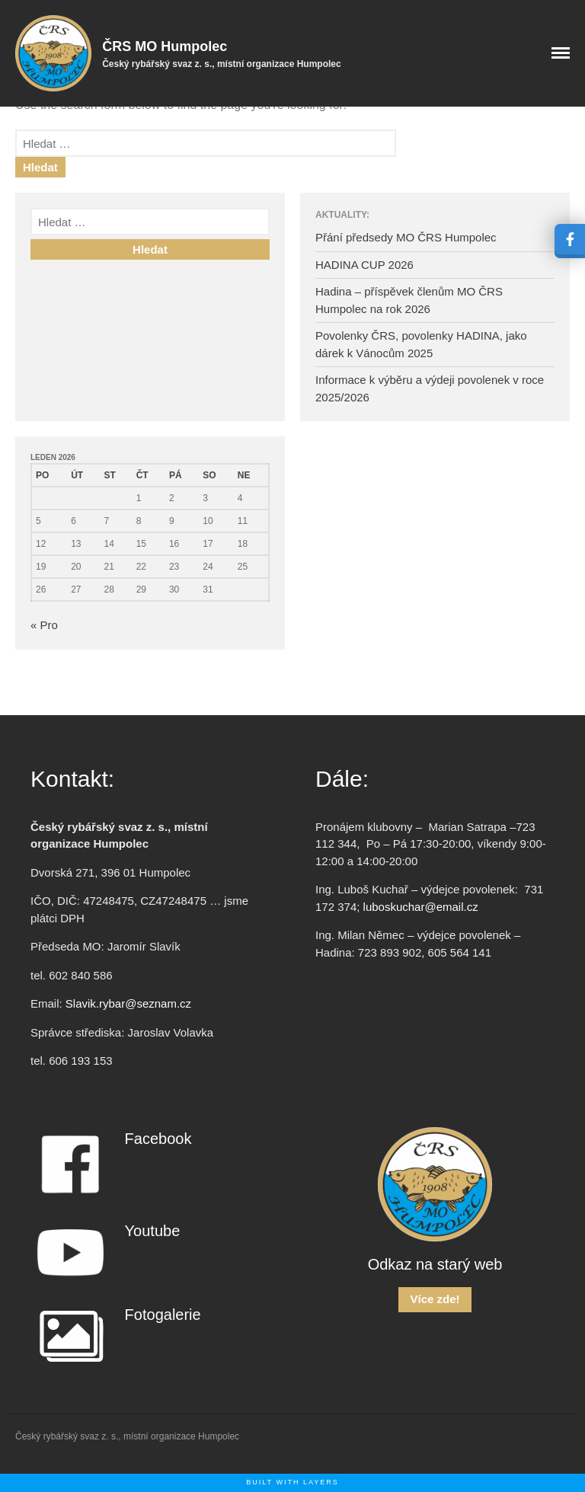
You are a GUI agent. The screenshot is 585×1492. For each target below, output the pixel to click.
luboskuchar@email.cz (420, 906)
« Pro (44, 624)
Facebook (158, 1138)
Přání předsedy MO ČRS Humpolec (406, 237)
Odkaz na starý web (435, 1264)
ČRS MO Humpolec (164, 46)
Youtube (153, 1230)
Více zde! (434, 1298)
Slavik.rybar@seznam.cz (128, 1003)
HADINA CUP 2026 (364, 264)
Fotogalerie (163, 1314)
